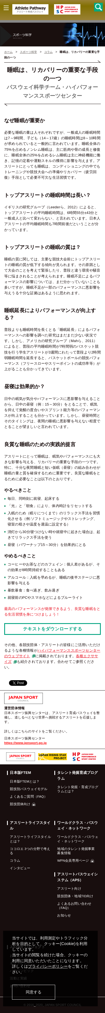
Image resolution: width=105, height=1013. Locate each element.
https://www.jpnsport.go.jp (25, 743)
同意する (33, 992)
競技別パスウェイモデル (28, 789)
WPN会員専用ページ (75, 860)
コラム (48, 51)
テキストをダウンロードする (52, 628)
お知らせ (64, 915)
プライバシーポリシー (48, 966)
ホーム (8, 51)
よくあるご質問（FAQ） (28, 796)
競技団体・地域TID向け (75, 896)
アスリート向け (69, 888)
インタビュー (20, 868)
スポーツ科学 (28, 51)
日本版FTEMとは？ (24, 781)
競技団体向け (23, 804)
